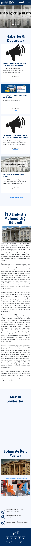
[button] (13, 24)
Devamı (15, 78)
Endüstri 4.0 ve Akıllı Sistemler (15, 497)
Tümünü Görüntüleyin (15, 198)
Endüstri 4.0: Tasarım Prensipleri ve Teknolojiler (15, 478)
